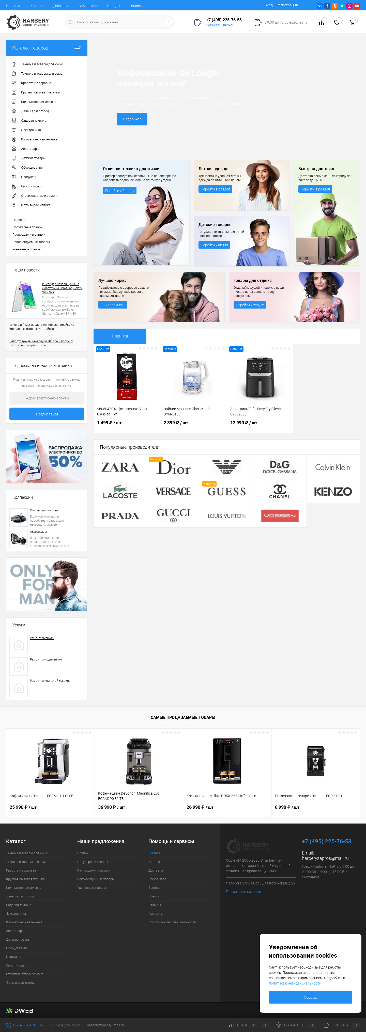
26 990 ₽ (200, 807)
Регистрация (287, 5)
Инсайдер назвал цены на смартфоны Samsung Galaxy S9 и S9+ (62, 288)
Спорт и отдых (16, 965)
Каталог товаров (46, 48)
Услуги (18, 625)
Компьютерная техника (23, 888)
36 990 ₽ (111, 807)
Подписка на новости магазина (42, 365)
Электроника (16, 913)
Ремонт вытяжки (42, 638)
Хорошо (310, 997)
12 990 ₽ (260, 426)
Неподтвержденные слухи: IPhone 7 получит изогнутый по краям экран (41, 343)
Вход (269, 5)
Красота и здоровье (21, 870)
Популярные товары (27, 227)
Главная (13, 6)
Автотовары (15, 931)
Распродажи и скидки (28, 234)
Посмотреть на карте (243, 892)
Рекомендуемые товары (31, 242)
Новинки (18, 220)
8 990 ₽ (287, 807)
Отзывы (154, 905)
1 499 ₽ (127, 426)
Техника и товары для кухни (27, 853)
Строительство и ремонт (24, 974)
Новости (136, 6)
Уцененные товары (26, 249)
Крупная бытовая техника (25, 879)
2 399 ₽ (193, 426)
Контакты (155, 913)
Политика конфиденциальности (172, 922)
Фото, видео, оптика (21, 983)
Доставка (61, 6)
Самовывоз (88, 6)
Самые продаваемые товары (183, 717)
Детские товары (18, 939)
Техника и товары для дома (27, 862)
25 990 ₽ (23, 807)
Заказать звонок (220, 25)
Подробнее (132, 119)
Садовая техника (18, 905)
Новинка (120, 336)
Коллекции (22, 497)
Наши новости (26, 270)
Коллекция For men (44, 510)
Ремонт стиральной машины (50, 681)
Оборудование (17, 948)
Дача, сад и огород (20, 896)
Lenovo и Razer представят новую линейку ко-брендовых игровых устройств (42, 327)
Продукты (13, 957)
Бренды (113, 6)
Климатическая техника (24, 922)
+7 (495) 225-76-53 (65, 1025)
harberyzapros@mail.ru (325, 858)
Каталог (37, 6)
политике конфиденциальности (295, 983)
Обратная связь (24, 1025)
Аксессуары (38, 532)
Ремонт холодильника (46, 659)
